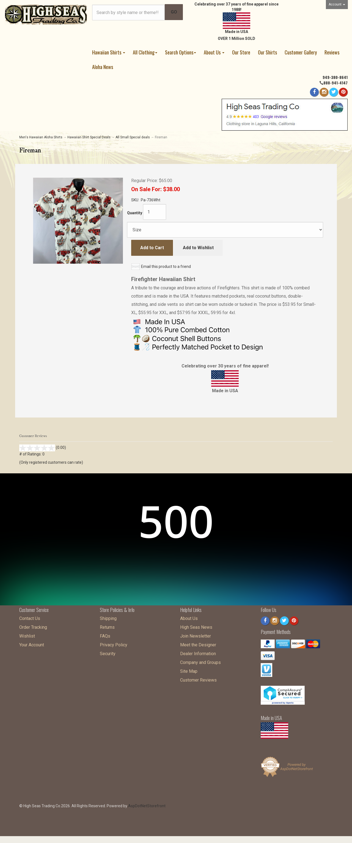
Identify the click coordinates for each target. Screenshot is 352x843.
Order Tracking (33, 625)
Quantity (134, 213)
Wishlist (27, 634)
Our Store (241, 52)
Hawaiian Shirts (108, 52)
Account (337, 4)
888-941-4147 (335, 83)
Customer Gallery (301, 52)
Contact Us (29, 617)
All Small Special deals (133, 137)
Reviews (331, 52)
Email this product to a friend (166, 266)
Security (108, 652)
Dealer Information (198, 652)
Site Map (188, 669)
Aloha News (102, 66)
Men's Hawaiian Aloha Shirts (40, 137)
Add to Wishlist (198, 247)
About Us (214, 52)
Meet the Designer (198, 643)
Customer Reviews (198, 678)
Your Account (31, 643)
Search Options (180, 52)
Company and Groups (200, 661)
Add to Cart (152, 247)
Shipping (108, 617)
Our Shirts (267, 52)
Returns (107, 625)
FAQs (105, 634)
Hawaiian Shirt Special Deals (89, 137)
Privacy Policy (113, 643)
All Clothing (145, 52)
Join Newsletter (195, 634)
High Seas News (196, 625)
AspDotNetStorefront (147, 804)
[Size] (225, 230)
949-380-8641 (335, 77)
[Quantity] (154, 212)
